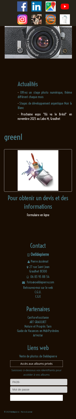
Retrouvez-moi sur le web (38, 288)
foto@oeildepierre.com (38, 282)
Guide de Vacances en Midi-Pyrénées (38, 331)
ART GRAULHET (38, 322)
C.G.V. (38, 296)
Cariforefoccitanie (38, 317)
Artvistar (38, 335)
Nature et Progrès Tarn (38, 326)
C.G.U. (38, 292)
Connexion (36, 398)
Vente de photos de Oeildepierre (38, 356)
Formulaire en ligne (38, 215)
